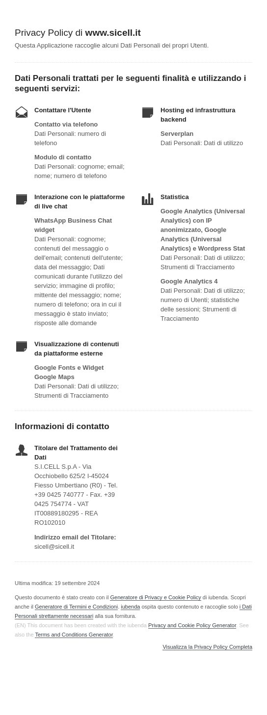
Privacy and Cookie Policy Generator (192, 625)
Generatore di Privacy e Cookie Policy (155, 597)
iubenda (130, 607)
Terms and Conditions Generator (73, 635)
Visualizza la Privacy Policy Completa (207, 647)
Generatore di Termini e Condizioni (76, 607)
